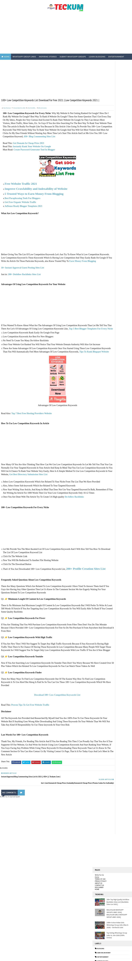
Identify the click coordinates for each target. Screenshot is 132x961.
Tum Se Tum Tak (95, 895)
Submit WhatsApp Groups (73, 57)
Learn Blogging (97, 57)
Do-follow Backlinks (74, 531)
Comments (43, 113)
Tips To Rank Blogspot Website (28, 376)
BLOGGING (31, 113)
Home (7, 57)
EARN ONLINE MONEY (104, 178)
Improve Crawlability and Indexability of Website (36, 200)
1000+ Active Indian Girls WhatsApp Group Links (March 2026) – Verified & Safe (117, 150)
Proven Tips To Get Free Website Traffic (30, 753)
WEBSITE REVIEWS (103, 203)
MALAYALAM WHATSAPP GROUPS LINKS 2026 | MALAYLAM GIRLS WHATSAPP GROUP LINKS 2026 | (117, 139)
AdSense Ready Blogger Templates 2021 (23, 217)
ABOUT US (98, 109)
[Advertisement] (66, 34)
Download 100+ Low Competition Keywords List (46, 743)
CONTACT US (99, 111)
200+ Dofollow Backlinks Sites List (24, 289)
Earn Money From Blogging (49, 276)
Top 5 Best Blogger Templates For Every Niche (28, 347)
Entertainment (116, 57)
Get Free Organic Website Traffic (20, 213)
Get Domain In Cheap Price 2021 (28, 154)
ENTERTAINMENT (103, 183)
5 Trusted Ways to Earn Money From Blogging (34, 205)
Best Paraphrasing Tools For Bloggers (23, 209)
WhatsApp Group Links (24, 57)
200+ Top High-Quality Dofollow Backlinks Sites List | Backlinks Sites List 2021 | (118, 127)
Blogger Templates (47, 957)
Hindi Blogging (102, 187)
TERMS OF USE (100, 105)
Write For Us (99, 101)
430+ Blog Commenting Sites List (39, 148)
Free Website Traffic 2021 (21, 195)
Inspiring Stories (48, 57)
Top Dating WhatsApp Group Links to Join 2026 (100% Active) (117, 161)
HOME (97, 115)
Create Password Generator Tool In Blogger (34, 161)
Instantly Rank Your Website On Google (32, 158)
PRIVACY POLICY (100, 107)
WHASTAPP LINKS (103, 208)
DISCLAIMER (99, 113)
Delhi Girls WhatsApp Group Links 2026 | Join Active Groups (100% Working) (23, 897)
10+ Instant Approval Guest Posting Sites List (22, 282)
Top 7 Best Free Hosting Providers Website (32, 438)
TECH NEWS (101, 199)
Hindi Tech (101, 191)
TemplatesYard (22, 957)
